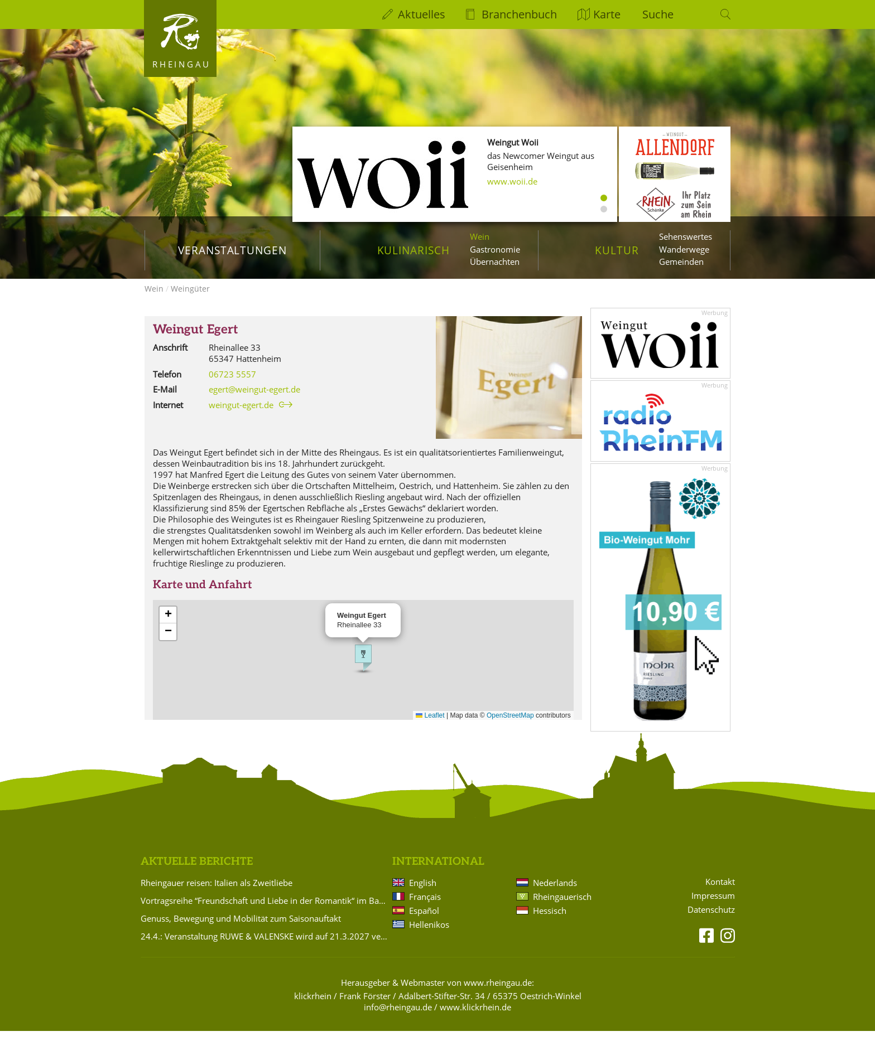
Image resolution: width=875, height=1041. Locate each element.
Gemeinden (681, 261)
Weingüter (190, 298)
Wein (479, 236)
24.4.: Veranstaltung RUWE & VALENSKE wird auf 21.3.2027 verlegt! (264, 946)
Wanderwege (684, 249)
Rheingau (181, 64)
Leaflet (430, 725)
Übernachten (495, 261)
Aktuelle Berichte (197, 871)
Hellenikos (429, 934)
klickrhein (312, 1005)
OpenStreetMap (510, 725)
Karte (607, 14)
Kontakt (720, 892)
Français (425, 906)
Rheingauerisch (562, 906)
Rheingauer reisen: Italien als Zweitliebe (216, 892)
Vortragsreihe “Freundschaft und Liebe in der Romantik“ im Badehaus (264, 910)
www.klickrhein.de (475, 1017)
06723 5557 (232, 384)
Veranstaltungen (232, 250)
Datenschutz (711, 919)
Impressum (713, 905)
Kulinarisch (413, 250)
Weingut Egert (195, 339)
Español (424, 920)
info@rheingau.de (398, 1017)
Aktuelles (421, 14)
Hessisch (549, 920)
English (422, 892)
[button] (363, 668)
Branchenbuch (519, 14)
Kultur (617, 250)
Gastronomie (495, 249)
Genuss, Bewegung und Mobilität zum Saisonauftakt (241, 928)
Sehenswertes (685, 236)
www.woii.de (512, 181)
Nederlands (555, 892)
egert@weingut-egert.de (254, 399)
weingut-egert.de (241, 414)
